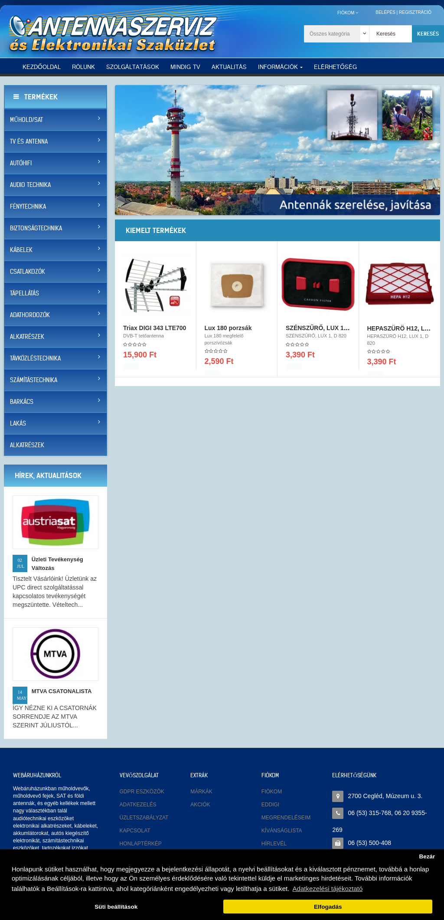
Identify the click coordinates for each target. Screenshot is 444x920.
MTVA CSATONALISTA (62, 691)
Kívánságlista (281, 831)
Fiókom (271, 792)
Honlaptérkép (141, 844)
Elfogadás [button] (328, 907)
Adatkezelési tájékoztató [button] (328, 888)
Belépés (385, 12)
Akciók (200, 805)
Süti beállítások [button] (116, 907)
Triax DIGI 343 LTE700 (154, 331)
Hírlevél (274, 844)
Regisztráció (415, 12)
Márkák (201, 792)
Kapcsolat (135, 831)
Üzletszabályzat (144, 818)
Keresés (428, 33)
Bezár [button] (427, 856)
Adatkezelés (138, 805)
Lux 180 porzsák (228, 331)
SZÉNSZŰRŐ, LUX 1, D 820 (324, 331)
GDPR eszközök (142, 792)
